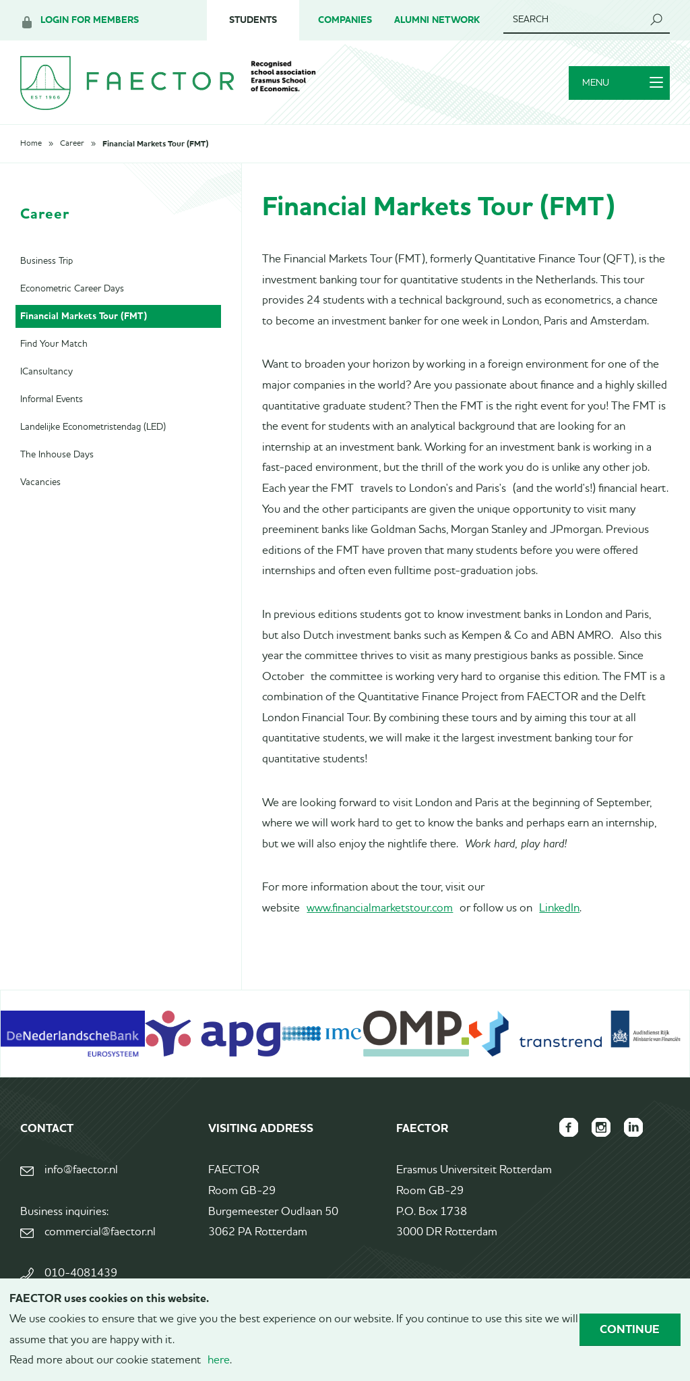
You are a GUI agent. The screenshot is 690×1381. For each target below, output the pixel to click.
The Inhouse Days (57, 454)
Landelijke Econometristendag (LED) (93, 427)
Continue (630, 1329)
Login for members (89, 20)
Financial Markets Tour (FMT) (155, 143)
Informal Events (51, 399)
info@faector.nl (81, 1170)
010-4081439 (80, 1273)
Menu (622, 83)
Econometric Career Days (72, 288)
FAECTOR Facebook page (568, 1127)
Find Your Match (54, 344)
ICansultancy (46, 371)
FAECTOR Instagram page (601, 1127)
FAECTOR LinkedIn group (633, 1127)
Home (31, 144)
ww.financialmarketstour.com (384, 908)
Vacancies (40, 482)
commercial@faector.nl (100, 1232)
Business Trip (46, 261)
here (219, 1360)
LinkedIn (559, 908)
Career (72, 144)
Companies (345, 20)
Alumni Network (437, 20)
